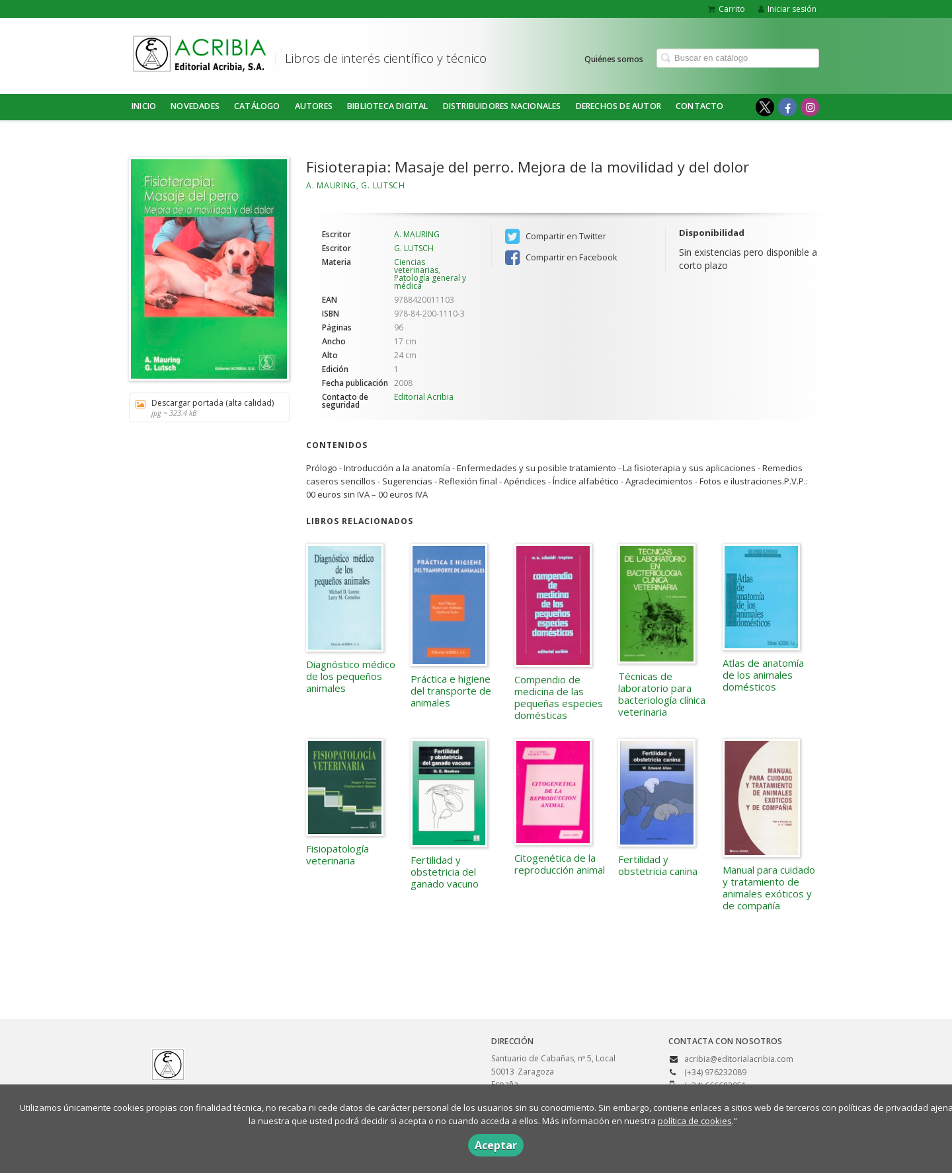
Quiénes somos (613, 58)
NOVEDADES (195, 106)
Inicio (144, 106)
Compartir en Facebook (561, 257)
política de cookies (695, 1121)
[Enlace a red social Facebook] (787, 107)
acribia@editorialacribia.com (738, 1059)
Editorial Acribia (424, 396)
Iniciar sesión (787, 9)
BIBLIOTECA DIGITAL (387, 106)
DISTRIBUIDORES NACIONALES (502, 106)
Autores (314, 106)
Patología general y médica (430, 281)
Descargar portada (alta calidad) (205, 407)
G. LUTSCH (383, 185)
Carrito (726, 9)
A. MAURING (331, 185)
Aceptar (496, 1145)
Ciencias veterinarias (416, 266)
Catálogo (257, 106)
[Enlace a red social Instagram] (810, 107)
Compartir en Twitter (555, 236)
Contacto (700, 106)
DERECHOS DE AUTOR (618, 106)
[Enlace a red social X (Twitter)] (765, 107)
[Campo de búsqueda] (737, 57)
